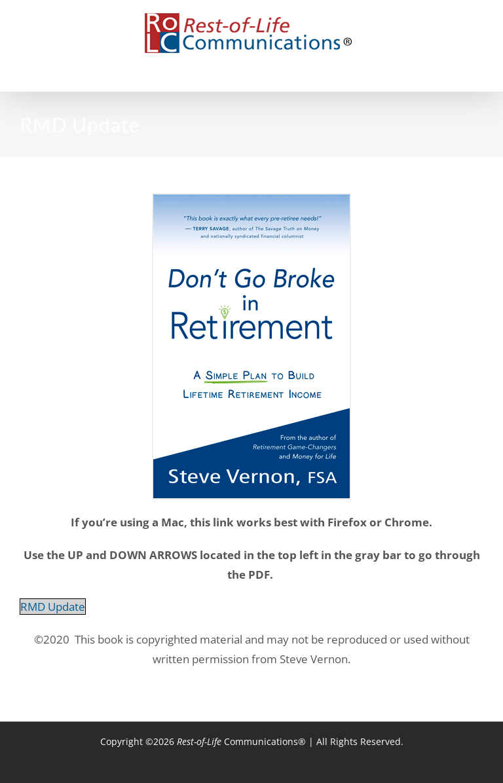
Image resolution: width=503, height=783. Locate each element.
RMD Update (52, 606)
